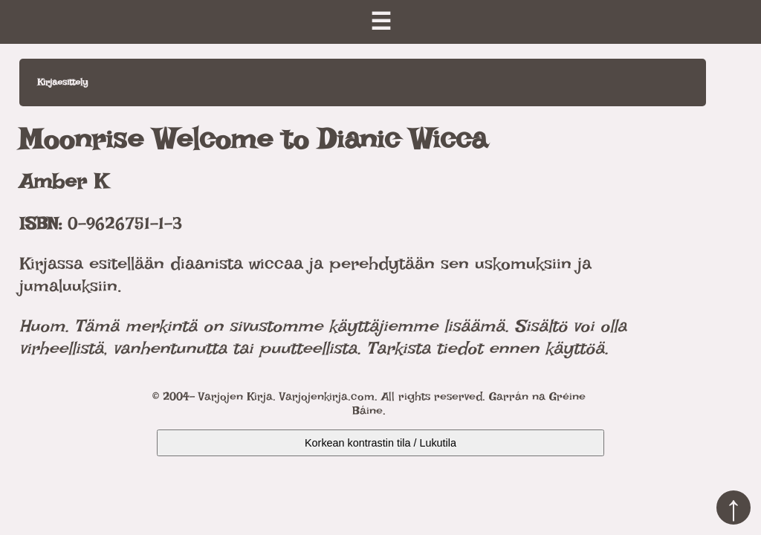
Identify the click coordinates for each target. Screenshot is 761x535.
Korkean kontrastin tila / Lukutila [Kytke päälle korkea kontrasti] (380, 443)
